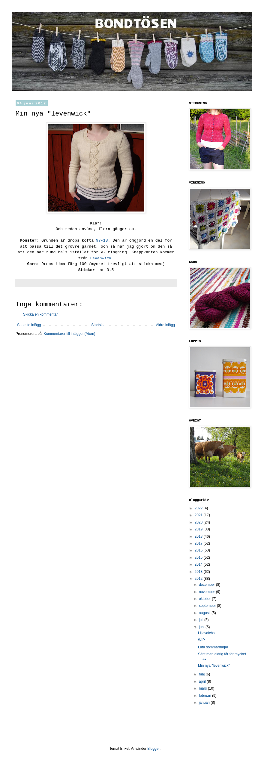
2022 (199, 508)
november (207, 592)
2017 (199, 543)
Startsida (98, 325)
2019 (199, 529)
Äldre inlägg (165, 325)
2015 (199, 557)
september (208, 606)
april (203, 681)
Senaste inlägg (29, 325)
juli (201, 620)
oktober (205, 599)
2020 (199, 522)
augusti (205, 613)
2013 (199, 572)
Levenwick (100, 258)
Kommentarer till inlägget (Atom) (69, 334)
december (207, 584)
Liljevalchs (206, 633)
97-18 (102, 240)
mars (203, 688)
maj (202, 674)
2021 (199, 515)
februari (205, 695)
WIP (201, 640)
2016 (199, 550)
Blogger (153, 748)
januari (205, 702)
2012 (199, 578)
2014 (199, 564)
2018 (199, 536)
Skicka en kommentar (40, 314)
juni (202, 627)
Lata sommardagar (213, 647)
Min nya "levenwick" (214, 665)
